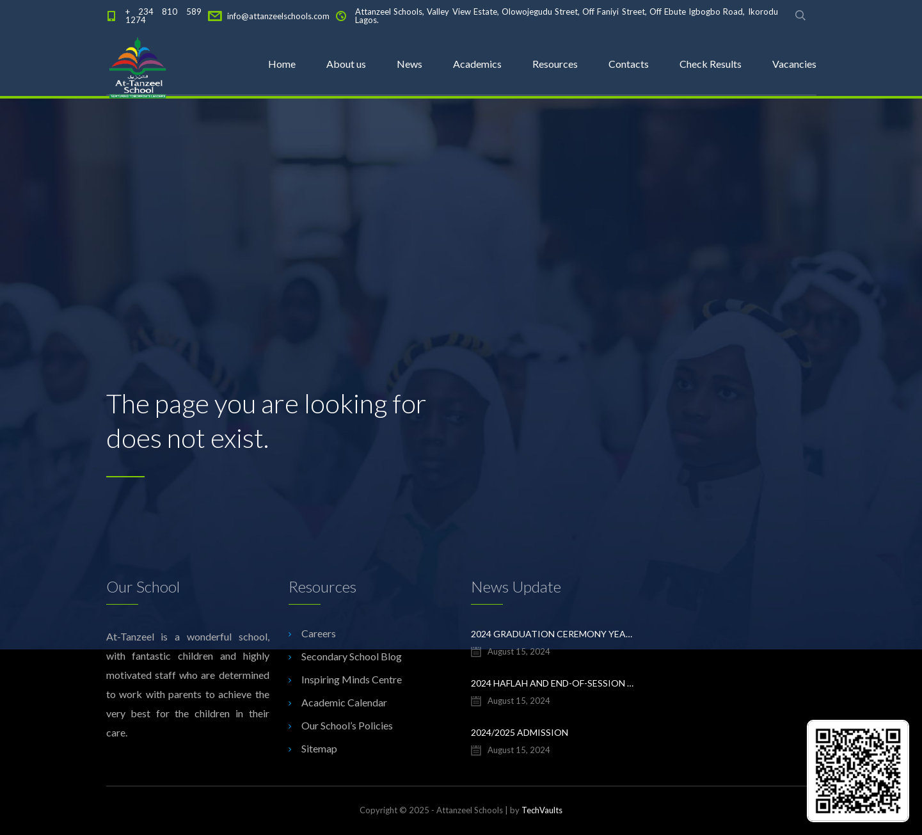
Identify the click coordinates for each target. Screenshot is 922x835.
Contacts (628, 64)
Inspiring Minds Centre (351, 679)
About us (346, 64)
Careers (318, 633)
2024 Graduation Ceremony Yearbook (552, 633)
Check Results (711, 64)
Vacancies (794, 64)
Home (282, 64)
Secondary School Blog (351, 656)
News (409, 64)
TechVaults (541, 810)
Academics (477, 64)
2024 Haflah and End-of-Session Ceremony (552, 683)
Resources (555, 64)
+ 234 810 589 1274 (163, 15)
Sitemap (319, 748)
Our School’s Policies (347, 725)
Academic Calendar (344, 702)
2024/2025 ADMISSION (519, 732)
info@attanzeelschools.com (278, 16)
